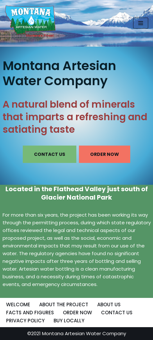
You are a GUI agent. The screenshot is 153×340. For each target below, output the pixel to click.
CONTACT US (49, 154)
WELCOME (18, 304)
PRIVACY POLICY (25, 320)
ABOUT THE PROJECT (63, 304)
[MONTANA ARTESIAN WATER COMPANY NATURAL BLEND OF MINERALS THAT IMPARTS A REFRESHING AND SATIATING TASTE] (30, 21)
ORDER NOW (104, 154)
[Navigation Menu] (140, 23)
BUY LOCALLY (69, 320)
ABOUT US (109, 304)
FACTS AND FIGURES (30, 312)
